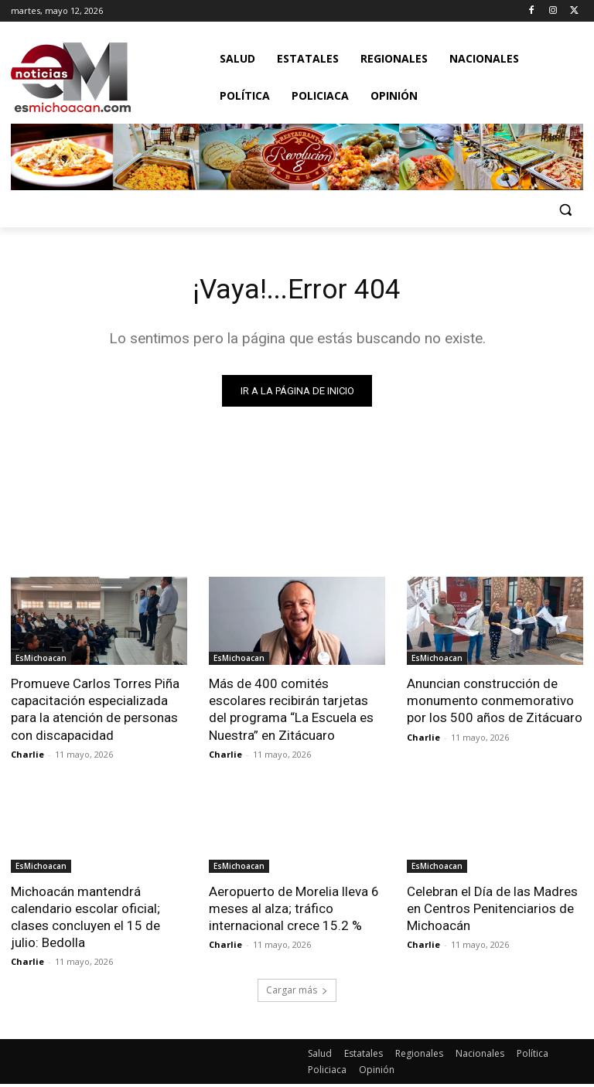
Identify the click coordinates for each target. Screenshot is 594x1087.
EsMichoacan (41, 661)
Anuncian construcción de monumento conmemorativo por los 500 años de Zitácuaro (494, 703)
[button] (565, 209)
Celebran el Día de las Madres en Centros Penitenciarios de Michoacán (492, 910)
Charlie (27, 756)
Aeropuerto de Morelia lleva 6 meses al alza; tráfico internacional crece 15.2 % (294, 910)
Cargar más (297, 993)
